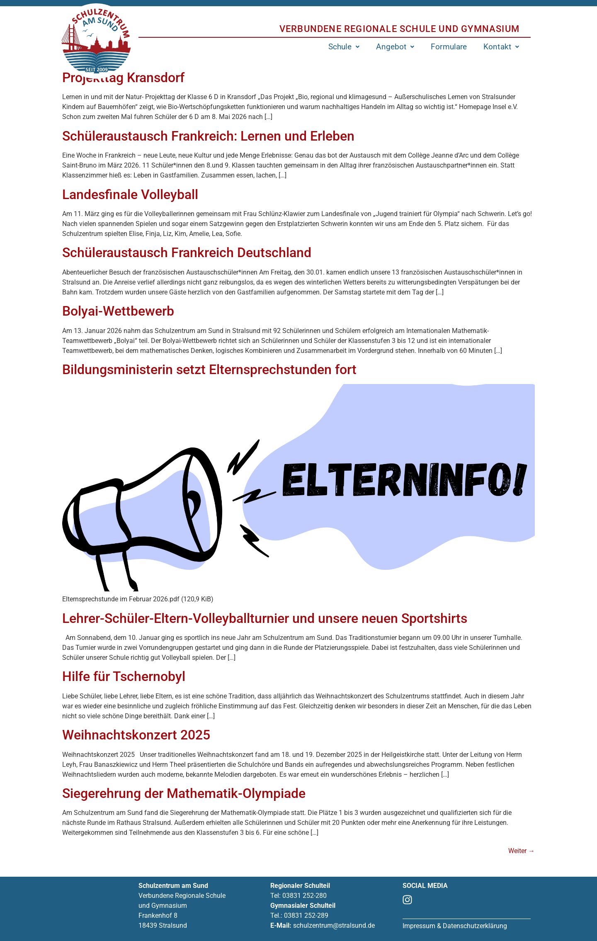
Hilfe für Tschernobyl (123, 676)
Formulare (449, 46)
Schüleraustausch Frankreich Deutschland (186, 252)
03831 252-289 (306, 915)
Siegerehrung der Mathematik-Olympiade (184, 793)
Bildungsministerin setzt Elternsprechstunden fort (209, 369)
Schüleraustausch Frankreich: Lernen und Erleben (208, 136)
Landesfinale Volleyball (130, 194)
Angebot (395, 46)
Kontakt (501, 46)
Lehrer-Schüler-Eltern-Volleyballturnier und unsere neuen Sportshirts (264, 618)
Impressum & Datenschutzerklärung (455, 926)
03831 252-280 (304, 896)
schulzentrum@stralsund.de (334, 925)
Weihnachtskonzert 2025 (136, 735)
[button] (344, 46)
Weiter (521, 851)
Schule (344, 46)
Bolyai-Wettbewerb (118, 311)
